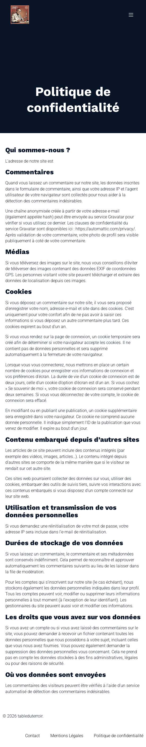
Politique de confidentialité (118, 735)
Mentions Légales (66, 735)
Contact (32, 735)
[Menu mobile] (130, 14)
